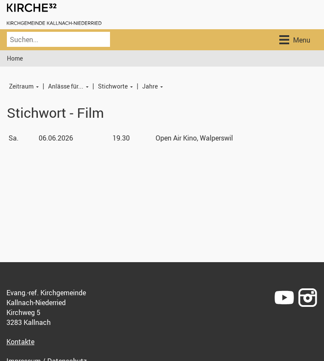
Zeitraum (21, 86)
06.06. (56, 138)
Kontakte (20, 341)
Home (15, 58)
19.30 (121, 138)
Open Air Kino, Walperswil (194, 138)
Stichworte (113, 86)
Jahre (150, 86)
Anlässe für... (65, 86)
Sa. (13, 138)
